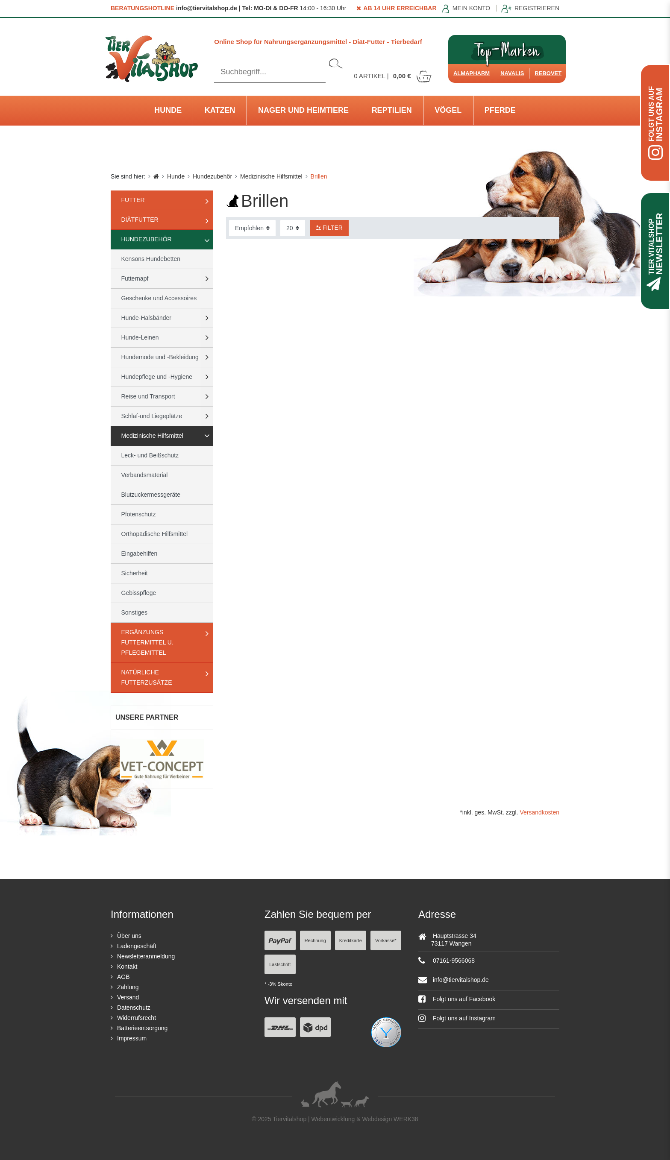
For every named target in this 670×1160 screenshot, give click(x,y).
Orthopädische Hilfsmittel (154, 533)
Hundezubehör (212, 176)
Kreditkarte (350, 940)
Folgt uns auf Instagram (457, 1018)
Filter (329, 227)
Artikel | (393, 75)
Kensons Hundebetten (151, 258)
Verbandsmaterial (144, 475)
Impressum (132, 1038)
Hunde (168, 110)
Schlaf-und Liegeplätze (151, 416)
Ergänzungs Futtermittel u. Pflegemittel (147, 642)
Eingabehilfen (139, 553)
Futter (133, 199)
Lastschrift (280, 964)
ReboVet (548, 73)
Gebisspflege (138, 592)
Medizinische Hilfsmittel (271, 176)
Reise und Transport (148, 396)
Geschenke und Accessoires (159, 298)
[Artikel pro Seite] (292, 228)
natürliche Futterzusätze (146, 677)
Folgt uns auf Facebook (456, 999)
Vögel (448, 110)
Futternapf (135, 278)
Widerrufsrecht (136, 1017)
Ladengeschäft (136, 946)
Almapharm (471, 73)
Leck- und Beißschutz (150, 455)
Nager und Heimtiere (303, 110)
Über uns (129, 935)
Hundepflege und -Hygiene (157, 376)
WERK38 (406, 1119)
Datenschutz (133, 1007)
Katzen (220, 110)
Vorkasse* (386, 940)
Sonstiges (134, 612)
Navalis (512, 73)
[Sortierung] (252, 228)
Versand (128, 997)
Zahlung (128, 987)
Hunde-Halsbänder (146, 317)
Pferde (500, 110)
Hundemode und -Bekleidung (160, 357)
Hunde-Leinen (140, 337)
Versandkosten (539, 812)
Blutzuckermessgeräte (151, 494)
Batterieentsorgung (142, 1028)
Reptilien (392, 110)
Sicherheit (134, 573)
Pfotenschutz (138, 514)
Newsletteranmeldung (146, 956)
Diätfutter (140, 219)
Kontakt (127, 966)
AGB (123, 976)
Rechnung (315, 940)
